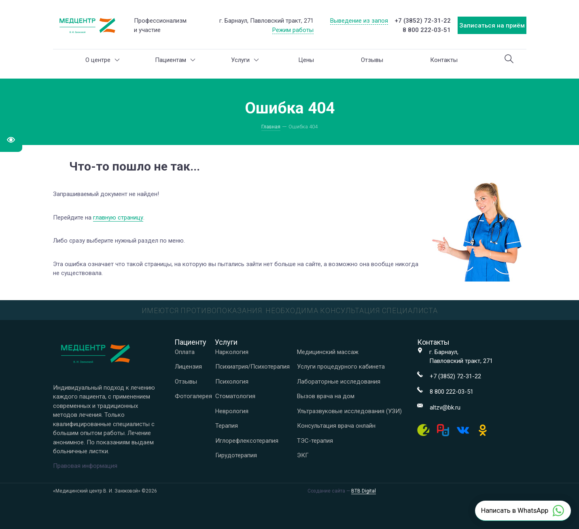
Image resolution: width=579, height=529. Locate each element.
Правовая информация (85, 465)
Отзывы (372, 60)
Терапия (226, 425)
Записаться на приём (492, 25)
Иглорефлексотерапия (246, 440)
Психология (231, 381)
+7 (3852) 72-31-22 (422, 20)
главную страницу (118, 217)
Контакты (444, 60)
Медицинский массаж (327, 352)
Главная (270, 127)
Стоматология (235, 396)
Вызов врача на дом (325, 396)
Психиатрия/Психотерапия (252, 366)
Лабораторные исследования (338, 381)
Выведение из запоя (359, 20)
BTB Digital (363, 491)
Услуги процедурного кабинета (341, 366)
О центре (102, 60)
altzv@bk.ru (445, 407)
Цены (306, 60)
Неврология (231, 411)
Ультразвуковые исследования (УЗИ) (349, 411)
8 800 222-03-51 (427, 30)
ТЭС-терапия (315, 440)
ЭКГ (303, 455)
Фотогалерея (193, 396)
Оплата (185, 352)
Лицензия (188, 366)
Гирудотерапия (236, 455)
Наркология (231, 352)
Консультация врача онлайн (336, 425)
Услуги (245, 60)
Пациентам (175, 60)
